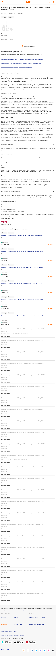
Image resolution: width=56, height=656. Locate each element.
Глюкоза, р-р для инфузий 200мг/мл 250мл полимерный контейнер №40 (22, 398)
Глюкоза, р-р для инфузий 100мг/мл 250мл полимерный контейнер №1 (22, 235)
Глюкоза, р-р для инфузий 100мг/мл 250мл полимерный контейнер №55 (22, 513)
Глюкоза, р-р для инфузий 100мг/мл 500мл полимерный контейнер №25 (22, 490)
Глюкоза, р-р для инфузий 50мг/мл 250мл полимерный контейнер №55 (22, 582)
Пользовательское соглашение (9, 631)
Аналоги (20, 13)
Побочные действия (6, 63)
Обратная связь (18, 621)
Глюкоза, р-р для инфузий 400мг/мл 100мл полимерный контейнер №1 (22, 251)
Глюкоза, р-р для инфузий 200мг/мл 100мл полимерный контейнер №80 (22, 432)
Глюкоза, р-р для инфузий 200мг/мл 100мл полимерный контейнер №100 (23, 444)
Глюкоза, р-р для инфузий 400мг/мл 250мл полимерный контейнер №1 (22, 421)
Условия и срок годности (25, 67)
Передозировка (37, 63)
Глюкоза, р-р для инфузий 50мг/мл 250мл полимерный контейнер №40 (22, 593)
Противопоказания (17, 63)
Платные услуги (33, 621)
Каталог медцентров (35, 624)
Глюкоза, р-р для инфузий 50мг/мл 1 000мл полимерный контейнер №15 (22, 501)
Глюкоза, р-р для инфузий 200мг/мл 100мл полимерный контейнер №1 (22, 340)
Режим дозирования (37, 59)
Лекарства (4, 624)
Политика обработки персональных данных (12, 635)
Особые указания (27, 63)
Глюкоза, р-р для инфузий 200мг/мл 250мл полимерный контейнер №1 (22, 267)
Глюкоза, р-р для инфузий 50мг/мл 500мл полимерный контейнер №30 (22, 467)
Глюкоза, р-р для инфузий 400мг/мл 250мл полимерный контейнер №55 (22, 352)
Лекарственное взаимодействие (9, 67)
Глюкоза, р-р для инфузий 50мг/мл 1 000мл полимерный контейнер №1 (22, 316)
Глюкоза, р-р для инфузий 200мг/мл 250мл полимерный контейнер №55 (22, 409)
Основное (3, 13)
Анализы (44, 621)
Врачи (43, 617)
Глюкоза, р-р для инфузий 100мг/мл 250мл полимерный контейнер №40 (22, 524)
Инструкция (12, 13)
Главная (3, 617)
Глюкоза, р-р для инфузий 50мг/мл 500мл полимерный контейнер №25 (22, 536)
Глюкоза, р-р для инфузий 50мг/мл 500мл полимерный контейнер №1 (21, 283)
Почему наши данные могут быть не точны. (27, 610)
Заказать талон (33, 617)
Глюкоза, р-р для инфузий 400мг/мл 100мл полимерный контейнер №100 (23, 375)
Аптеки (50, 244)
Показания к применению (24, 59)
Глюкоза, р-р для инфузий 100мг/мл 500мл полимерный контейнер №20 (22, 455)
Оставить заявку (18, 624)
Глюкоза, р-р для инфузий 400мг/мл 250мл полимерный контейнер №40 (22, 363)
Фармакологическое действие (9, 59)
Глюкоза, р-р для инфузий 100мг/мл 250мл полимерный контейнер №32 (22, 329)
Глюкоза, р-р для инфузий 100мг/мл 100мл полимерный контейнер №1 (22, 570)
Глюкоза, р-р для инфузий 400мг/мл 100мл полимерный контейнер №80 (22, 386)
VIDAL (9, 224)
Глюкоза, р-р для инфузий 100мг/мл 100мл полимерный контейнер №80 (22, 559)
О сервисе (16, 617)
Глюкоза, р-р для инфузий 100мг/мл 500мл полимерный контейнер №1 (22, 299)
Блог (43, 624)
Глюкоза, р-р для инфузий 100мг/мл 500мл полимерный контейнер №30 (22, 478)
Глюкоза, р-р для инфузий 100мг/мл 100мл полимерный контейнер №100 (22, 547)
